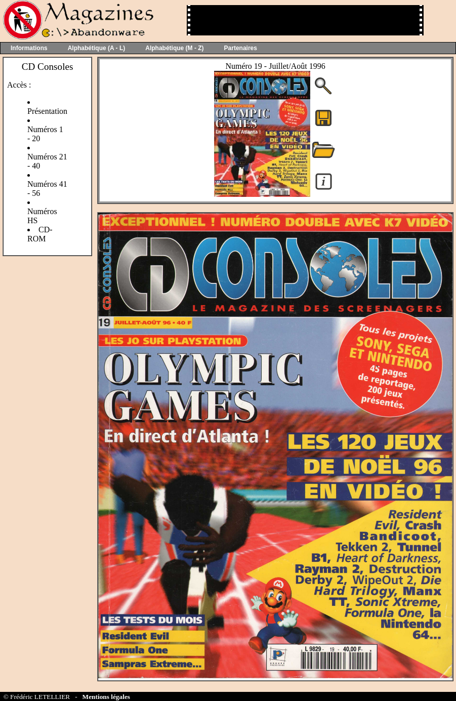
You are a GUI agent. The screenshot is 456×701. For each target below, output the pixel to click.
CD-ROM (40, 234)
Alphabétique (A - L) (97, 48)
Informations (29, 48)
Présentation (47, 111)
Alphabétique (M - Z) (174, 48)
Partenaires (240, 48)
